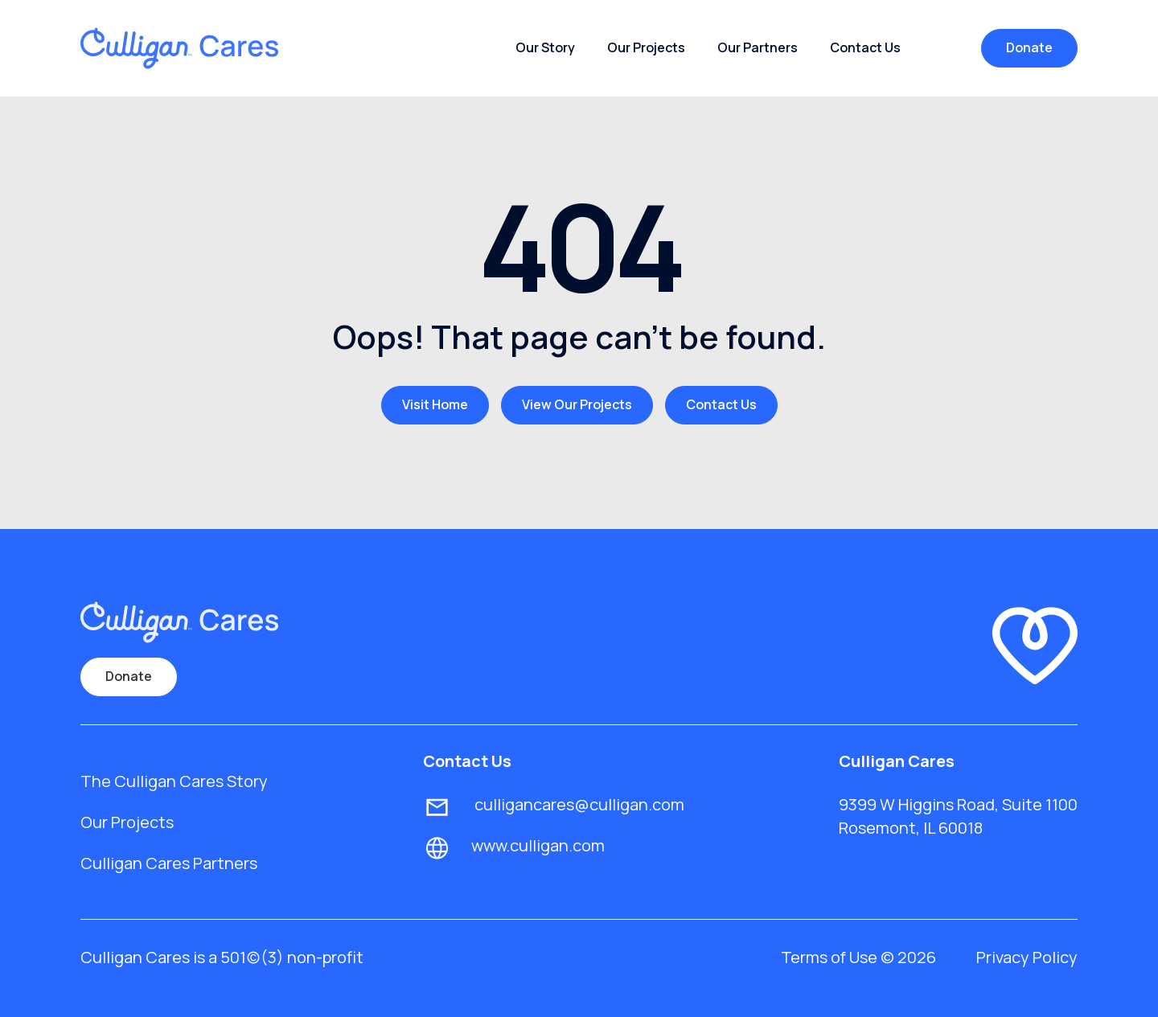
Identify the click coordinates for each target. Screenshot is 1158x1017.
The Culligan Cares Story (174, 781)
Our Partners (757, 47)
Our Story (545, 47)
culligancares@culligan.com (577, 804)
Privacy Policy (1027, 957)
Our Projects (646, 47)
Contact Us (865, 47)
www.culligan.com (538, 845)
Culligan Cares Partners (168, 863)
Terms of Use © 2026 (858, 957)
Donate (1029, 47)
